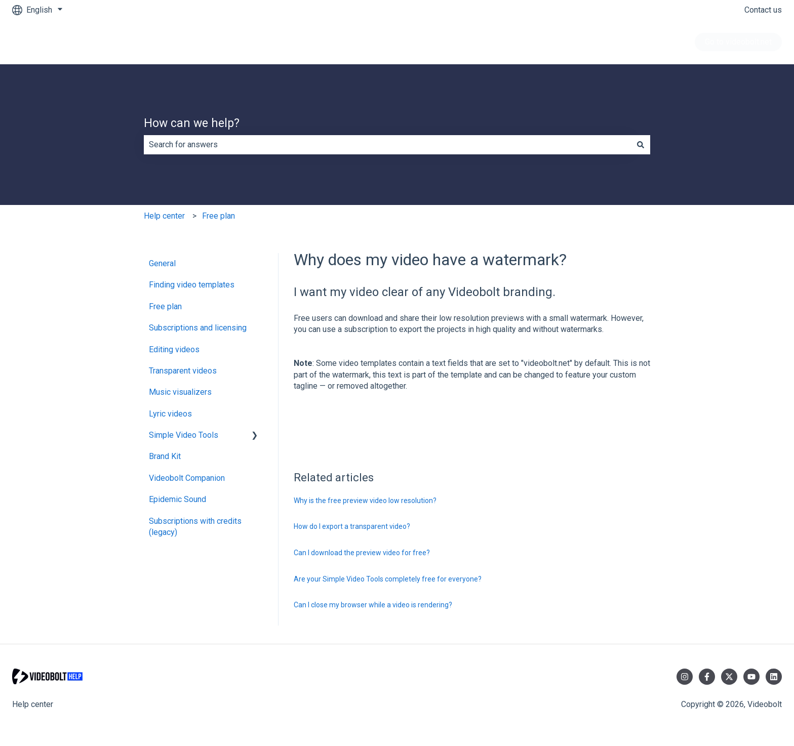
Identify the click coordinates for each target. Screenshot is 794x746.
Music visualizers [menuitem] (180, 392)
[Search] (640, 144)
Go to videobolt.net (738, 42)
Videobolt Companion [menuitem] (187, 478)
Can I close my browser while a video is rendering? (373, 605)
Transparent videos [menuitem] (183, 371)
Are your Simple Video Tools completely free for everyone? (388, 579)
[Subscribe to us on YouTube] (751, 677)
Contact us (763, 10)
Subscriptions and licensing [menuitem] (198, 328)
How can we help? (192, 123)
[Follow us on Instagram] (685, 677)
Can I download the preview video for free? (362, 553)
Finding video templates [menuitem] (191, 284)
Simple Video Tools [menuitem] (183, 435)
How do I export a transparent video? (352, 526)
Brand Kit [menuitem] (165, 456)
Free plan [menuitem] (165, 306)
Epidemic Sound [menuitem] (177, 499)
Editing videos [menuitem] (174, 349)
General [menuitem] (162, 263)
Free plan (218, 216)
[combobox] (387, 144)
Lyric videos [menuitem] (170, 414)
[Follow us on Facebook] (707, 677)
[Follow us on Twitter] (729, 677)
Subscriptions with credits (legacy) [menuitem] (195, 526)
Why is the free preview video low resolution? (365, 500)
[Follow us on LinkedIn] (774, 677)
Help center (164, 216)
